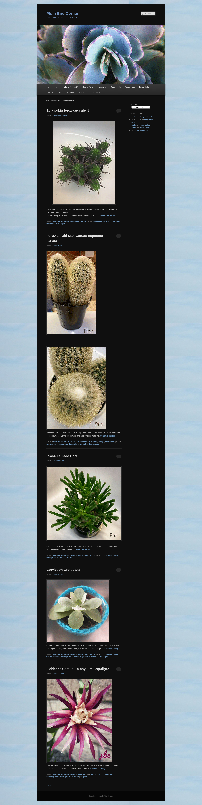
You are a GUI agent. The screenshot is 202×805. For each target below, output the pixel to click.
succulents (75, 777)
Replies (68, 558)
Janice (134, 117)
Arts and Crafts (87, 87)
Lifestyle (50, 92)
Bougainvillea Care (146, 117)
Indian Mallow (144, 125)
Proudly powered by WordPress (101, 796)
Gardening (71, 92)
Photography (101, 87)
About (58, 87)
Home (49, 87)
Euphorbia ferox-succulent (67, 110)
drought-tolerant (99, 221)
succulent (50, 224)
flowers (49, 657)
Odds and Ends (94, 92)
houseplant (84, 444)
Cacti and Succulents (61, 221)
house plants (115, 221)
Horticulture (82, 442)
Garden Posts (115, 87)
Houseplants (74, 221)
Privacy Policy (144, 87)
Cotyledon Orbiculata (63, 570)
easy (107, 221)
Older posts (51, 786)
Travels (60, 92)
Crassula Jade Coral (62, 456)
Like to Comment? (71, 87)
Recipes (82, 92)
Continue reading (106, 215)
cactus (48, 444)
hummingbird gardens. (80, 657)
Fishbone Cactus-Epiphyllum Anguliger (77, 669)
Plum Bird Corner (62, 13)
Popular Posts (130, 87)
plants (67, 777)
